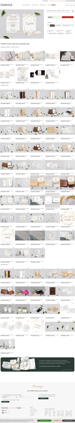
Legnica (58, 415)
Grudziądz (62, 415)
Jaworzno (66, 415)
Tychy (70, 413)
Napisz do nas (42, 362)
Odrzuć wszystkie (68, 420)
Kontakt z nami (32, 412)
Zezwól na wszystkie (44, 420)
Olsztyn (62, 413)
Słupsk (71, 415)
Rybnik (71, 414)
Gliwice (50, 414)
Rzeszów (58, 413)
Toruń (50, 413)
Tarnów (46, 415)
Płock (54, 414)
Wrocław (58, 410)
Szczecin (71, 410)
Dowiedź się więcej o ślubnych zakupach (67, 369)
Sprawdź (8, 410)
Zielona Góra (67, 413)
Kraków (50, 410)
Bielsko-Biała (59, 414)
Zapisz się (5, 401)
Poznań (62, 410)
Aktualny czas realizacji (33, 410)
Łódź (54, 410)
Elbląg (62, 414)
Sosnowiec (46, 413)
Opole (46, 414)
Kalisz (50, 415)
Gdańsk (66, 410)
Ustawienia (56, 420)
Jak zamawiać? (32, 413)
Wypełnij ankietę (43, 398)
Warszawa (46, 410)
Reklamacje (32, 415)
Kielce (54, 413)
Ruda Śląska (67, 414)
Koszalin (54, 415)
